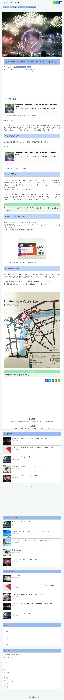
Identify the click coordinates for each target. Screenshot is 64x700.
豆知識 (29, 67)
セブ (5, 663)
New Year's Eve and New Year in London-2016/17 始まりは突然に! (32, 438)
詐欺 (5, 687)
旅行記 (13, 7)
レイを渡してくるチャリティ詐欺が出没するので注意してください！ (30, 531)
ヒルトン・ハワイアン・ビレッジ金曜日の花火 (24, 475)
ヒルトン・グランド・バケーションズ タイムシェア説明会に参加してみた (32, 540)
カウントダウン (11, 69)
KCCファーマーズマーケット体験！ (21, 457)
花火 (33, 69)
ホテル (6, 629)
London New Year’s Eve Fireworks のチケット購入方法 (29, 594)
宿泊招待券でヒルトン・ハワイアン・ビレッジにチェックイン (29, 466)
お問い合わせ (30, 7)
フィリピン (7, 672)
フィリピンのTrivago (18, 575)
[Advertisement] (17, 83)
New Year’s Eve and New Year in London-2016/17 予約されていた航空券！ (34, 447)
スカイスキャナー (9, 660)
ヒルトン (8, 631)
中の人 (20, 7)
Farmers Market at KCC (11, 654)
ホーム (5, 7)
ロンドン (23, 67)
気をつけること (8, 681)
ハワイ (7, 638)
